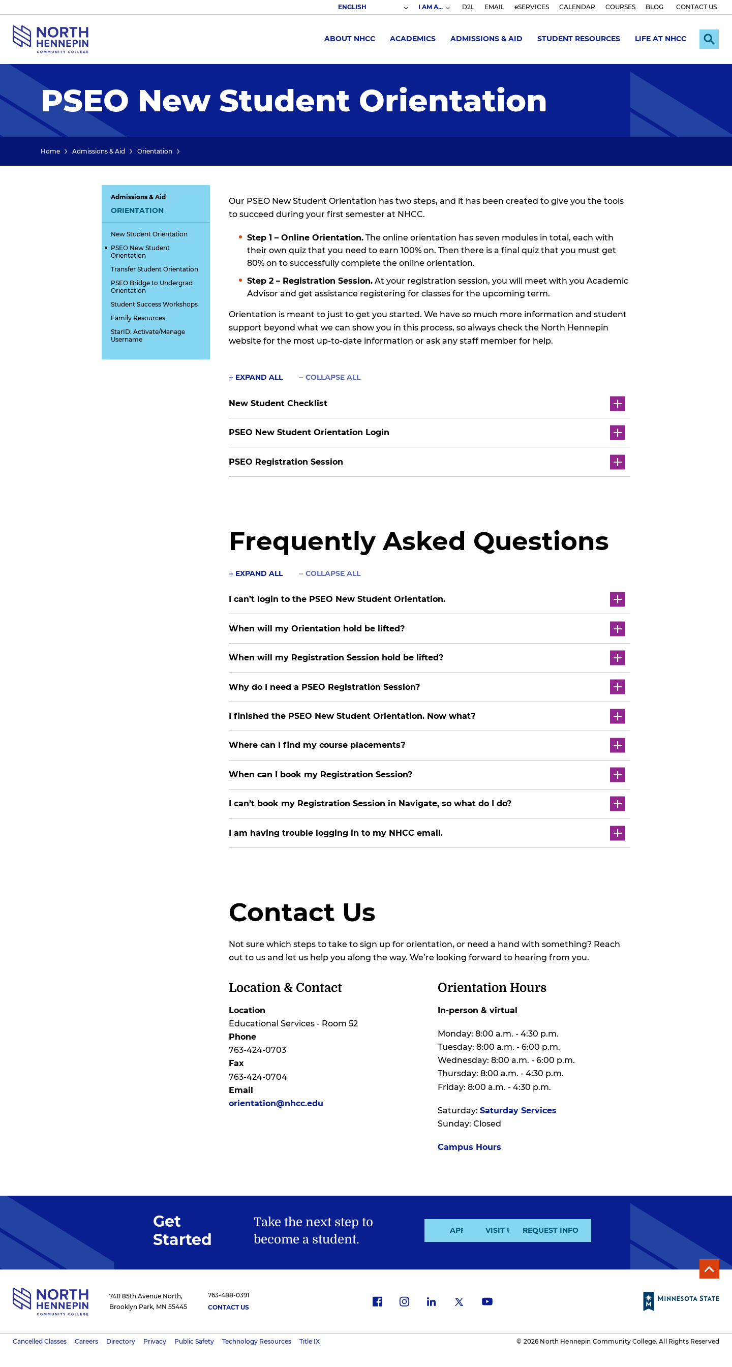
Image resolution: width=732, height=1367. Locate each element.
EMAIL (494, 7)
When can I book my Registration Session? (427, 773)
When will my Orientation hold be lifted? (427, 627)
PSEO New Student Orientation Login (427, 432)
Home (50, 151)
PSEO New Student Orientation (140, 251)
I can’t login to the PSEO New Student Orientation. (427, 598)
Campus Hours (469, 1144)
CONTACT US (696, 7)
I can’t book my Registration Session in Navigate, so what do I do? (427, 802)
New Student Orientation (149, 234)
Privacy (154, 1339)
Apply (416, 1227)
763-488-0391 (228, 1292)
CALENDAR (577, 7)
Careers (86, 1339)
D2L (468, 7)
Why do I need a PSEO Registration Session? (427, 686)
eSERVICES (531, 7)
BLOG (654, 7)
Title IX (309, 1339)
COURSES (620, 7)
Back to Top (708, 1266)
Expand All (259, 377)
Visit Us (501, 1227)
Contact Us (228, 1305)
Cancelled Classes (40, 1339)
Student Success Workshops (154, 304)
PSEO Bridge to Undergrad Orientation (152, 286)
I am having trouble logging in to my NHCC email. (427, 831)
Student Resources (576, 38)
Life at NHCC (658, 38)
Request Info (588, 1227)
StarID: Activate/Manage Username (148, 335)
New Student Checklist (427, 403)
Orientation (154, 151)
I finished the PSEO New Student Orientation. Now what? (427, 715)
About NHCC (347, 38)
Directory (120, 1339)
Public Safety (194, 1339)
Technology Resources (256, 1339)
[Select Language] (372, 7)
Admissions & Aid (484, 38)
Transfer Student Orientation (154, 269)
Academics (410, 38)
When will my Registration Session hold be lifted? (427, 656)
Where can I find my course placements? (427, 744)
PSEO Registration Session (427, 461)
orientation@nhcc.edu (276, 1101)
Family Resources (138, 318)
